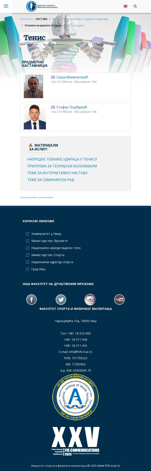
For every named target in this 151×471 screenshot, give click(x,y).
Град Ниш (38, 269)
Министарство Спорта (47, 255)
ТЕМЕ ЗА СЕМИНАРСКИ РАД (50, 179)
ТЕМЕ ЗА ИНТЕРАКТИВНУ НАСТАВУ (57, 173)
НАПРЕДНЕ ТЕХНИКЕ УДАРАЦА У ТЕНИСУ (62, 159)
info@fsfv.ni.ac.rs (80, 352)
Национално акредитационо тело (56, 248)
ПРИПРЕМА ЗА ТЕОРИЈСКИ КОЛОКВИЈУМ (62, 166)
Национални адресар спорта (52, 262)
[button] (134, 6)
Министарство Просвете (49, 241)
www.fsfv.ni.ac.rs (108, 466)
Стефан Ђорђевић (71, 107)
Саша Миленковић (72, 77)
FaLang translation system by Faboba (36, 197)
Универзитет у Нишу (46, 234)
